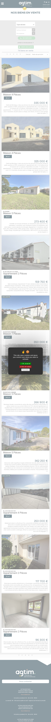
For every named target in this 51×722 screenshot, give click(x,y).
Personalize (25, 370)
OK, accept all (25, 363)
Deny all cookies (25, 366)
